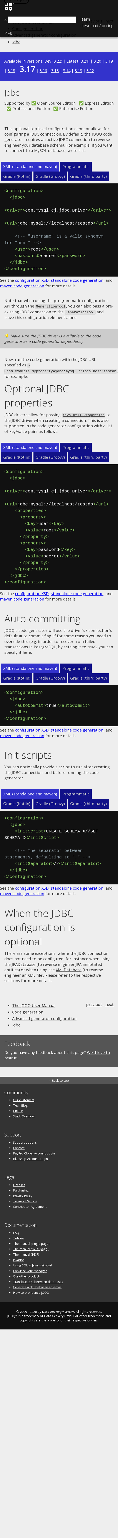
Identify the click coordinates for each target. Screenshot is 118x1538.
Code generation (27, 1010)
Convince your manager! (30, 1269)
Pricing (96, 25)
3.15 (55, 70)
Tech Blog (20, 1104)
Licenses (19, 1183)
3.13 (78, 70)
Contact (19, 1146)
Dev (47, 61)
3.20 (97, 61)
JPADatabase (23, 962)
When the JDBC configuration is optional (39, 925)
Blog (8, 32)
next (109, 1002)
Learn (85, 19)
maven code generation (22, 285)
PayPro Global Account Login (34, 1152)
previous (94, 1002)
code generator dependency (57, 340)
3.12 (90, 70)
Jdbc (16, 41)
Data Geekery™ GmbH (58, 1310)
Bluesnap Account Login (30, 1157)
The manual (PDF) (26, 1253)
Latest (72, 61)
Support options (25, 1141)
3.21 (84, 61)
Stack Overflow (24, 1115)
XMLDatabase (68, 968)
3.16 (43, 70)
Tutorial (18, 1236)
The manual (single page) (31, 1242)
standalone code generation (77, 280)
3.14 (66, 70)
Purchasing (21, 1189)
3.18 (11, 70)
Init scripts (28, 753)
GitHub (18, 1109)
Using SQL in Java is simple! (32, 1264)
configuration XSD (32, 280)
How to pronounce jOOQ (31, 1291)
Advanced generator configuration (44, 1016)
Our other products (27, 1274)
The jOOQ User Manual (33, 1003)
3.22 (57, 61)
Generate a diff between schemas (37, 1286)
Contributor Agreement (30, 1205)
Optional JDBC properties (36, 394)
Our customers (23, 1098)
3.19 (109, 61)
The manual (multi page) (30, 1247)
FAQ (16, 1231)
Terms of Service (25, 1200)
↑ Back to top (59, 1079)
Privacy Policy (22, 1194)
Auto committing (42, 617)
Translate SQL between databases (38, 1280)
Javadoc (18, 1258)
